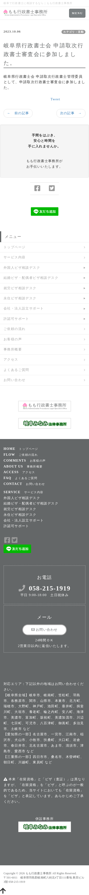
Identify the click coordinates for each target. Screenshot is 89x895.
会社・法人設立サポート (24, 308)
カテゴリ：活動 (73, 31)
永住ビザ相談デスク (20, 298)
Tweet (55, 99)
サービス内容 (14, 257)
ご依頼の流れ (14, 329)
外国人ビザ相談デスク (22, 267)
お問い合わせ (14, 380)
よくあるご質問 (16, 370)
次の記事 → (71, 113)
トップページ (14, 247)
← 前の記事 (18, 113)
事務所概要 (13, 349)
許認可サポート (16, 319)
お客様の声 (13, 339)
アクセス (11, 359)
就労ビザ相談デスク (20, 288)
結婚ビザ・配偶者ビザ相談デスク (31, 278)
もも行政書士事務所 (39, 873)
